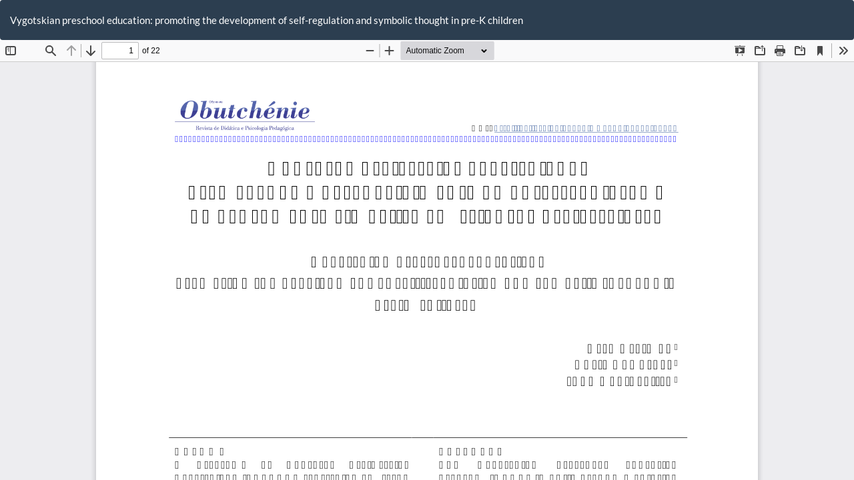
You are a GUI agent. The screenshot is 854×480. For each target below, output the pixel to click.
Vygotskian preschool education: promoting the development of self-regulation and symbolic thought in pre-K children (266, 20)
